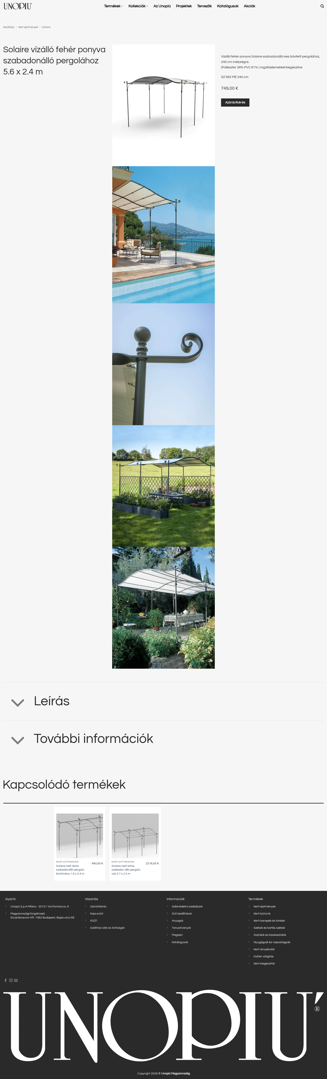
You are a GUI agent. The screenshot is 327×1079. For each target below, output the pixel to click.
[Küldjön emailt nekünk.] (16, 980)
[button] (322, 6)
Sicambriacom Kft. (22, 917)
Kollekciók (138, 6)
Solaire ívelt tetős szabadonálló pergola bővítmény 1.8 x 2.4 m (70, 869)
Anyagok (177, 920)
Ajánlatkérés (98, 906)
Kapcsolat (96, 913)
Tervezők (204, 6)
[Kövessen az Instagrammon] (11, 980)
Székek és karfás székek (269, 927)
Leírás (36, 702)
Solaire (46, 27)
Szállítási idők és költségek (107, 927)
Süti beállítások (182, 913)
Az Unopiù (162, 6)
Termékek (113, 6)
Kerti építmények (28, 27)
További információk (78, 740)
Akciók (249, 6)
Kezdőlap (8, 27)
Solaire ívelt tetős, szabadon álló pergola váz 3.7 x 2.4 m (126, 869)
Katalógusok (227, 6)
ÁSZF (93, 920)
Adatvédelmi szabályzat (187, 906)
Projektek (184, 6)
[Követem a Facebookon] (5, 980)
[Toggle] (18, 702)
